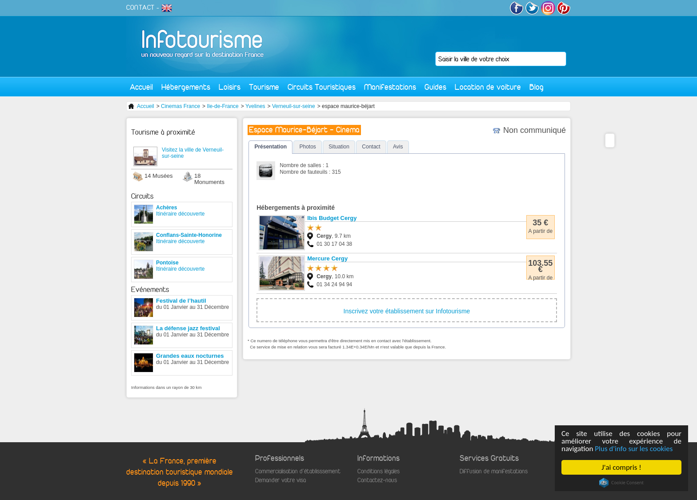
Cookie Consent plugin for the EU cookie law (621, 483)
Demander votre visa (280, 480)
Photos (307, 147)
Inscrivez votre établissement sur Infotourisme (407, 311)
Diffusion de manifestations (494, 471)
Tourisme (264, 87)
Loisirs (229, 87)
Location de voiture (488, 87)
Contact (371, 147)
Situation (338, 147)
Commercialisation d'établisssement (297, 471)
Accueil (141, 87)
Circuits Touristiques (322, 87)
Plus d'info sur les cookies (634, 448)
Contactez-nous (377, 480)
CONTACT (140, 8)
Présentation (270, 147)
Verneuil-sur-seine (293, 106)
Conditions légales (378, 471)
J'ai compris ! (621, 467)
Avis (398, 147)
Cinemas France (180, 106)
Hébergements (185, 87)
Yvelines (255, 106)
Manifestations (390, 87)
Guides (435, 87)
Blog (536, 87)
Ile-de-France (222, 106)
